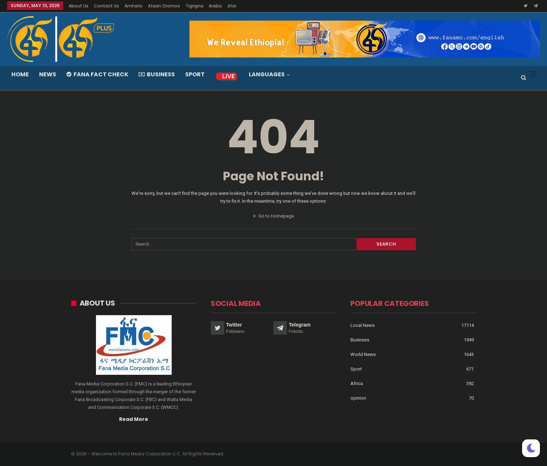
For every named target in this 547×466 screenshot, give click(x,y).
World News (363, 354)
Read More (133, 419)
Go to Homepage (273, 216)
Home (20, 74)
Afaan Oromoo (164, 6)
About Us (79, 6)
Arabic (215, 6)
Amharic (133, 6)
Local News (362, 325)
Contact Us (106, 6)
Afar (231, 6)
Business (157, 74)
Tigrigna (194, 6)
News (47, 74)
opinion (358, 398)
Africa (356, 383)
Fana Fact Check (97, 74)
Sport (195, 74)
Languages (267, 74)
